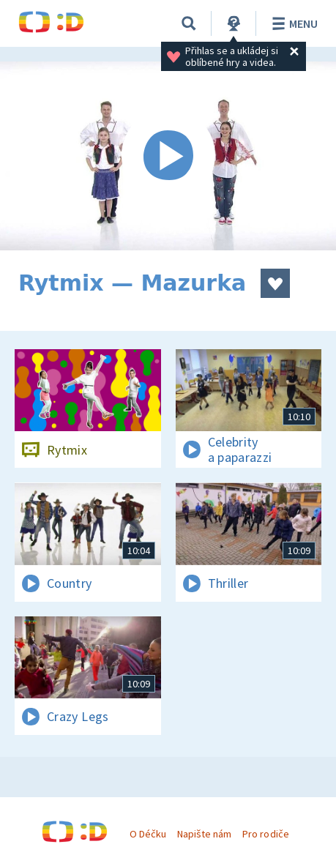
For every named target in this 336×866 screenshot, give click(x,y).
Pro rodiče (265, 833)
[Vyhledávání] (189, 23)
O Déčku (148, 833)
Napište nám (204, 833)
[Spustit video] (168, 155)
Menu (292, 23)
